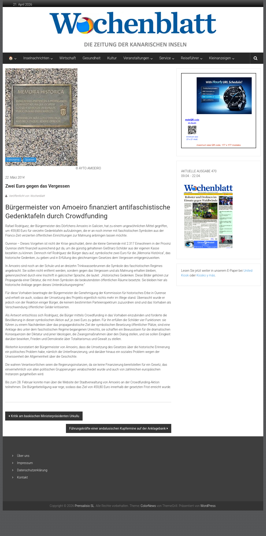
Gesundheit (92, 58)
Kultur (112, 58)
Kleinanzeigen (220, 58)
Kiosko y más (205, 275)
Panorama (13, 159)
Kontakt (22, 477)
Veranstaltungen (136, 58)
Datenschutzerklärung (32, 470)
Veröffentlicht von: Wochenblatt (26, 196)
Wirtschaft (67, 58)
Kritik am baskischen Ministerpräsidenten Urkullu (45, 416)
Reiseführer (190, 58)
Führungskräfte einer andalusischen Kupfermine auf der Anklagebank (117, 428)
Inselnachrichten (36, 58)
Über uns (23, 456)
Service (165, 58)
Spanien (29, 159)
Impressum (25, 463)
